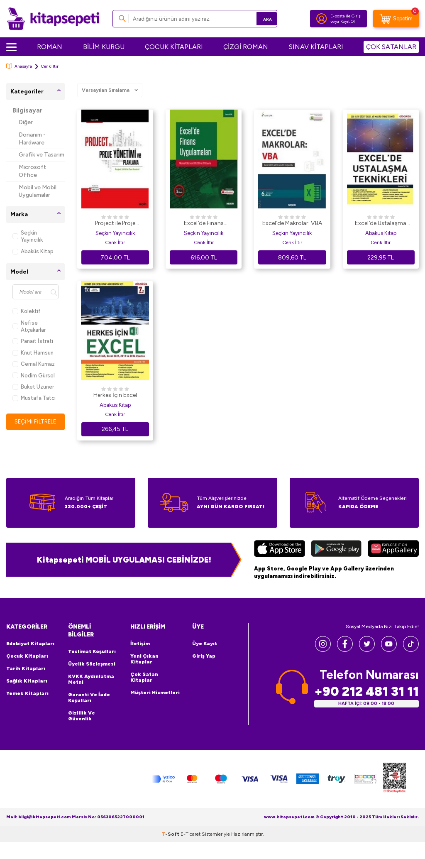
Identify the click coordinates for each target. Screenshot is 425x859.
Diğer (26, 122)
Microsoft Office (32, 171)
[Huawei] (393, 549)
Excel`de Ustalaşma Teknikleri (380, 224)
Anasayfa (19, 66)
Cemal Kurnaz (33, 364)
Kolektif (26, 311)
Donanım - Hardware (32, 138)
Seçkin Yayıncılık (27, 236)
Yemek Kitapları (27, 693)
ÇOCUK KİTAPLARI (174, 47)
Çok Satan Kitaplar (144, 677)
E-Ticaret (190, 834)
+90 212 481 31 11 (366, 691)
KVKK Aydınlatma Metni (91, 679)
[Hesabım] (321, 18)
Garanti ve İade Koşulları (89, 697)
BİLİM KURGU (104, 47)
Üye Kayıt (204, 643)
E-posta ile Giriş (345, 16)
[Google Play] (336, 549)
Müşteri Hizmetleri (155, 692)
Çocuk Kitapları (27, 656)
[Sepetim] (396, 18)
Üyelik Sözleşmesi (91, 664)
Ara (259, 18)
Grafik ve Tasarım (41, 154)
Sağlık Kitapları (26, 681)
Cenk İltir (115, 242)
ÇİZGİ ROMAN (245, 47)
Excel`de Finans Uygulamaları (204, 224)
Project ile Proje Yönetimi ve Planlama (115, 224)
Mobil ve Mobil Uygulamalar (37, 191)
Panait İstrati (32, 341)
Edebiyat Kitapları (30, 643)
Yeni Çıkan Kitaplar (144, 659)
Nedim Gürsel (33, 375)
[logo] (53, 18)
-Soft (171, 834)
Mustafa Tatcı (34, 398)
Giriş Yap (203, 656)
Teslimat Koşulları (92, 651)
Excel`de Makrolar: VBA (292, 223)
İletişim (140, 643)
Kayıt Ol (347, 21)
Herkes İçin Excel (115, 395)
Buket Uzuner (33, 387)
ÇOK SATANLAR (391, 47)
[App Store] (279, 549)
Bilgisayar (27, 110)
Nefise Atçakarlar (29, 326)
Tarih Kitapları (25, 668)
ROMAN (49, 47)
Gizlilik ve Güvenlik (81, 716)
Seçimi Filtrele (35, 421)
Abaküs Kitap (33, 251)
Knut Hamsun (33, 353)
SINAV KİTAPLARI (316, 47)
